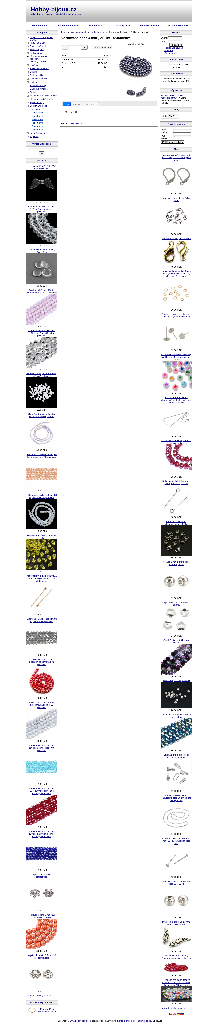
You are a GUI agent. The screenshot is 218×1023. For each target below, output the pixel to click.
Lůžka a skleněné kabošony (38, 57)
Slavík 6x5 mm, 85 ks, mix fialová (176, 641)
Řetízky (33, 82)
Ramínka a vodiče (39, 78)
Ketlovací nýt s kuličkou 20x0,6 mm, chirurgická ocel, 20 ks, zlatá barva (42, 578)
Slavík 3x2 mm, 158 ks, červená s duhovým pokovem (176, 956)
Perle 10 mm (38, 112)
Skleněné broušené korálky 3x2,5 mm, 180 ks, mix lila (41, 415)
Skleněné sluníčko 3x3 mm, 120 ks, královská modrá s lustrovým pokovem (41, 834)
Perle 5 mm (37, 123)
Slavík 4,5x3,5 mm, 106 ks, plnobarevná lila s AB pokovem (42, 291)
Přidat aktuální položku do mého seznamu (173, 96)
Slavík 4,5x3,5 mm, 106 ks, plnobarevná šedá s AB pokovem (41, 705)
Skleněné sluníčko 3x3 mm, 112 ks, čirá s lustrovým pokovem (41, 209)
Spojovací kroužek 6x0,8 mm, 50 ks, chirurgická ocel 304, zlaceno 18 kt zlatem (176, 273)
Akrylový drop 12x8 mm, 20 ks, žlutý (42, 536)
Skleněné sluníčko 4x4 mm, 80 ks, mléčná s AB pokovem (42, 496)
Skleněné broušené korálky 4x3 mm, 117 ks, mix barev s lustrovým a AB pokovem (176, 982)
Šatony (33, 92)
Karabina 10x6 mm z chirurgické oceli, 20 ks (176, 522)
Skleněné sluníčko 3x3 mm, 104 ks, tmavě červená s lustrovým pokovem (41, 791)
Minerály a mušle (38, 61)
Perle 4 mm (37, 119)
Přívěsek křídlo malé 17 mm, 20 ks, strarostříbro (176, 923)
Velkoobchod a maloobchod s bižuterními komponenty (57, 14)
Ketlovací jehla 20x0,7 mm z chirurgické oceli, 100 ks (176, 482)
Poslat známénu (91, 104)
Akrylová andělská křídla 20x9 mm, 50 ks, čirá (42, 167)
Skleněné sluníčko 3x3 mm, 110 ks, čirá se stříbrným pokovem (41, 333)
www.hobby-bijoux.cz (80, 1021)
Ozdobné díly (36, 75)
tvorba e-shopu (124, 1021)
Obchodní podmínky (67, 25)
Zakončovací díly (38, 133)
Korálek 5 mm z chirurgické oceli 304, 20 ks (176, 563)
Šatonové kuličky (38, 85)
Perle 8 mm (37, 129)
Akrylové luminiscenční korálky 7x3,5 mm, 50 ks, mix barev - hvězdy (176, 357)
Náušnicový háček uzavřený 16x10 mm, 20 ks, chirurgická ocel (176, 157)
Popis (66, 104)
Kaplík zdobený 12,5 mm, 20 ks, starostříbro (42, 956)
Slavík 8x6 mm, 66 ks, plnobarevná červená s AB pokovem (42, 662)
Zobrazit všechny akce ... (173, 1008)
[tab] (67, 104)
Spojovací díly (37, 102)
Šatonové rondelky (39, 89)
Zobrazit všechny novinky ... (40, 995)
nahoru (64, 123)
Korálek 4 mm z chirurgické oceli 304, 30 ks (176, 882)
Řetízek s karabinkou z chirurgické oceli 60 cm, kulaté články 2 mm (176, 798)
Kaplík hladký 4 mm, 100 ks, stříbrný (176, 603)
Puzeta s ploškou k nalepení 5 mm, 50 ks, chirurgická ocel (176, 315)
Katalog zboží (123, 25)
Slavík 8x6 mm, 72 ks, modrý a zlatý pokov (176, 715)
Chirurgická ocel (38, 46)
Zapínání (34, 136)
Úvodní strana (39, 25)
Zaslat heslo (170, 53)
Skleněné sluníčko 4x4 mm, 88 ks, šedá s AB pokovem (42, 620)
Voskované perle (38, 106)
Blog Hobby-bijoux (178, 25)
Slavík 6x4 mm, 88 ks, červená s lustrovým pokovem (176, 441)
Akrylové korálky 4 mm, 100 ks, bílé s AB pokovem (41, 374)
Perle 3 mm (37, 116)
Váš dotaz (76, 104)
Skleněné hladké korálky (42, 99)
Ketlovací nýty (37, 53)
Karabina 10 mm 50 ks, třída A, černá (176, 199)
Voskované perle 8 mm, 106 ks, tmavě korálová (41, 916)
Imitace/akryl (38, 109)
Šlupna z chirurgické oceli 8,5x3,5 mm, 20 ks (176, 756)
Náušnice (34, 65)
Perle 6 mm (37, 126)
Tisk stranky (76, 123)
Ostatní (33, 72)
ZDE (176, 83)
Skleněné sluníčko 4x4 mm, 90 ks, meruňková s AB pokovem (42, 455)
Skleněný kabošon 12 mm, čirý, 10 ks (42, 250)
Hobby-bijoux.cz (54, 9)
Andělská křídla (37, 42)
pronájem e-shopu (143, 1021)
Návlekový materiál (39, 68)
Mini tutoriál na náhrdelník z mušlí (47, 1010)
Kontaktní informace (150, 25)
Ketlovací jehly (37, 49)
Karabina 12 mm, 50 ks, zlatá (176, 238)
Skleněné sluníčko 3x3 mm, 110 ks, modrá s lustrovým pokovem (41, 748)
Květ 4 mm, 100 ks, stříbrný (176, 680)
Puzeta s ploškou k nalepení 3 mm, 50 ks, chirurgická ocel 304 (176, 841)
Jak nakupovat (95, 25)
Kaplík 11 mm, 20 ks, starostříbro (41, 875)
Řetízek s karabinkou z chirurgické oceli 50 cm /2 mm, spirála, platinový (176, 400)
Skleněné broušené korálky (43, 95)
